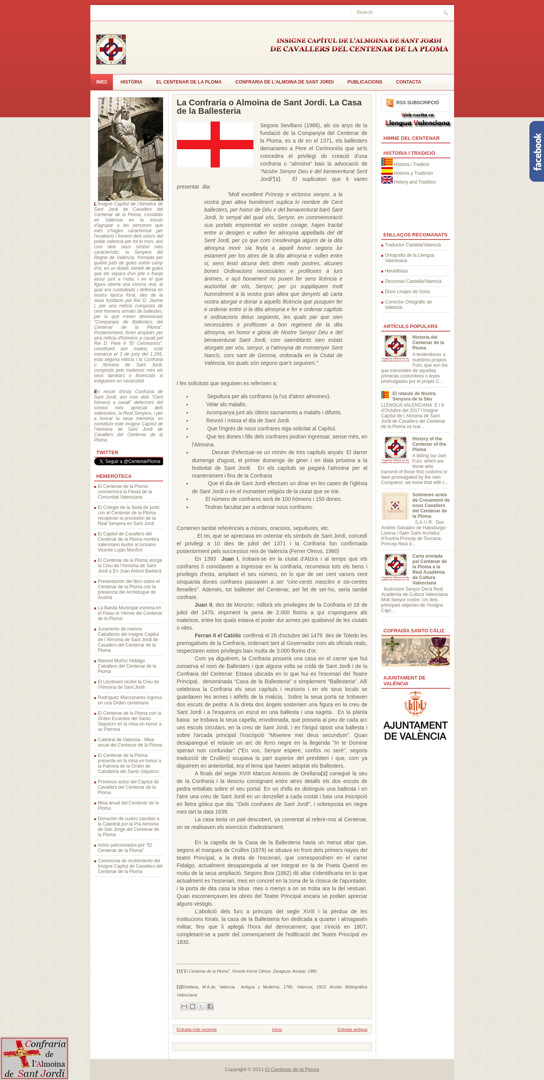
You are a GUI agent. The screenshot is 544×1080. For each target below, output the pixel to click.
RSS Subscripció (418, 102)
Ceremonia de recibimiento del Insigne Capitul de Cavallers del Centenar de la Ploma (130, 866)
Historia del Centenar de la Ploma (428, 343)
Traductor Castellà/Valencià (413, 245)
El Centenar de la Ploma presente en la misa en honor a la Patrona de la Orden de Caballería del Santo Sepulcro (129, 763)
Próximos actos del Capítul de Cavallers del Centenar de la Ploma (128, 787)
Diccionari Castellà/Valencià (413, 281)
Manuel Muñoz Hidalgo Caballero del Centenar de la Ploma (127, 666)
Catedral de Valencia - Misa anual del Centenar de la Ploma (130, 742)
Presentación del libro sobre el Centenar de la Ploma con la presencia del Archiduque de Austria (129, 589)
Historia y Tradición (413, 173)
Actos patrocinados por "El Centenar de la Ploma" (125, 847)
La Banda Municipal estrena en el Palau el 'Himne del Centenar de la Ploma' (130, 613)
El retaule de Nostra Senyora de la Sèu (414, 396)
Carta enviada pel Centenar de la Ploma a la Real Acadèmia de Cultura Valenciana (429, 569)
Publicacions (365, 82)
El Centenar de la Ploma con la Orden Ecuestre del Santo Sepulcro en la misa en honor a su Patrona (130, 721)
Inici (101, 82)
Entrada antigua (353, 1029)
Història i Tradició (411, 164)
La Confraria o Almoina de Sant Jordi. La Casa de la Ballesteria (269, 106)
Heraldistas (396, 271)
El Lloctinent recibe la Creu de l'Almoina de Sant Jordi (128, 684)
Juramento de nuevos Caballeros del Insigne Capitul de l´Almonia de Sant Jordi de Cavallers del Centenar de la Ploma (128, 639)
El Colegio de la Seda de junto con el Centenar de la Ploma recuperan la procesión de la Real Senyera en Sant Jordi (129, 515)
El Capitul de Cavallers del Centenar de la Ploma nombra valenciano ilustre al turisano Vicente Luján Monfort (128, 542)
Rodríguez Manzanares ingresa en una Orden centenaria (130, 700)
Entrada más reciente (197, 1029)
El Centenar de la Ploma (189, 82)
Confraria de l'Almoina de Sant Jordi (284, 82)
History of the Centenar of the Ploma (429, 444)
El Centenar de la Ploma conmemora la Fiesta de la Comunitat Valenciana (125, 492)
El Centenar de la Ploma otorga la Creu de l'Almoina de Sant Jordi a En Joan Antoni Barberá (130, 566)
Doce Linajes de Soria (407, 291)
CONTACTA (408, 82)
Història (131, 82)
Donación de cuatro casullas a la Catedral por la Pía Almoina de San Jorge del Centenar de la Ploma (129, 826)
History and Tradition (415, 182)
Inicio (277, 1029)
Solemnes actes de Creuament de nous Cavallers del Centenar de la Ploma (430, 505)
